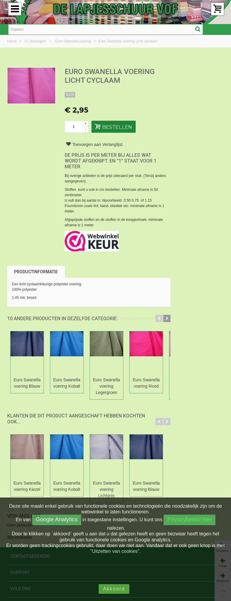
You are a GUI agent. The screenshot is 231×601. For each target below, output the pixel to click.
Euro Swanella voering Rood (146, 383)
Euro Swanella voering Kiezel (27, 486)
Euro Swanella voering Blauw (27, 383)
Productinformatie (36, 271)
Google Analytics (57, 519)
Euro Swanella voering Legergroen (106, 386)
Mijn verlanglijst (189, 93)
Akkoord (114, 588)
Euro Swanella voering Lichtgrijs (106, 489)
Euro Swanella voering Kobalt (66, 383)
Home (12, 41)
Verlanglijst (193, 72)
